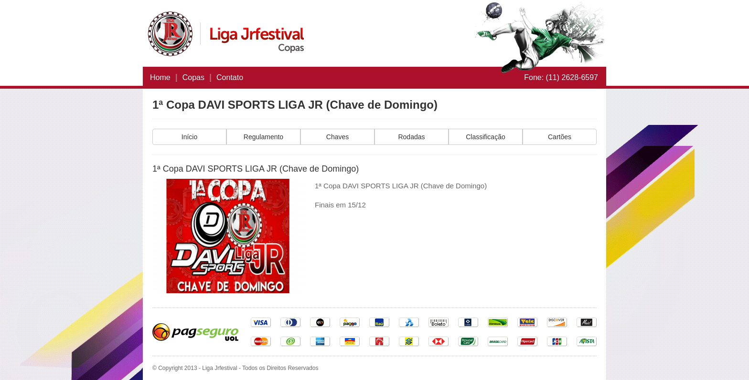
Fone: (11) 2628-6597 (561, 77)
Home (160, 77)
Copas (193, 77)
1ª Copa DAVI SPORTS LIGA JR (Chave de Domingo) (295, 104)
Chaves (337, 137)
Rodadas (411, 137)
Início (189, 137)
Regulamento (263, 137)
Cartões (559, 137)
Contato (229, 77)
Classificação (485, 137)
